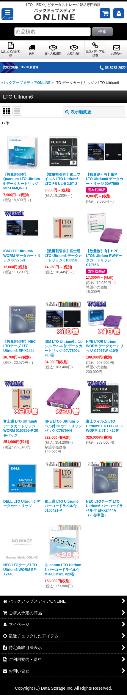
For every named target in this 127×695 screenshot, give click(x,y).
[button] (7, 14)
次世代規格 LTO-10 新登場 (25, 67)
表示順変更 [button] (78, 112)
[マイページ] (118, 13)
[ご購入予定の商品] (105, 13)
